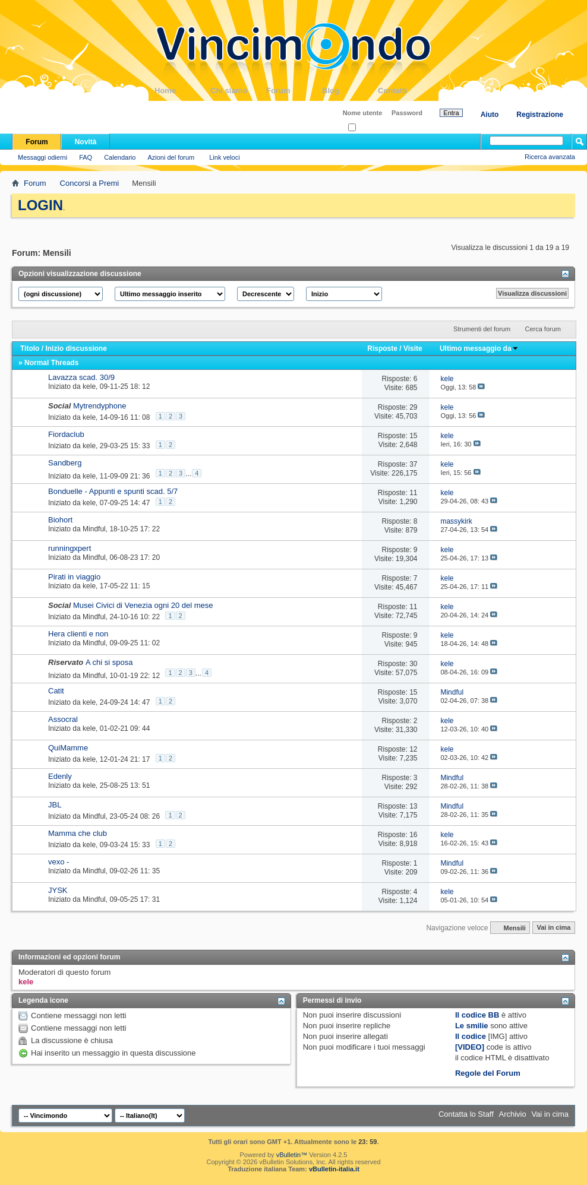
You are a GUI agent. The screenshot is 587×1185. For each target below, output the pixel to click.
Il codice (470, 1036)
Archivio (512, 1114)
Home (182, 90)
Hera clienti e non (78, 633)
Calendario (119, 157)
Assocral (63, 719)
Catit (56, 690)
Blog (350, 90)
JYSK (58, 890)
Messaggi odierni (42, 157)
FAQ (85, 157)
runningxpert (69, 548)
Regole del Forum (487, 1073)
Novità (86, 142)
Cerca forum (543, 328)
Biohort (60, 519)
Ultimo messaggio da (479, 348)
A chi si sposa (109, 662)
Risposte (382, 348)
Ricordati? (366, 128)
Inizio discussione (75, 348)
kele (89, 386)
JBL (54, 804)
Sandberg (64, 462)
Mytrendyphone (100, 405)
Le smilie (471, 1025)
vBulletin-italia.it (334, 1169)
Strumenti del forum (481, 328)
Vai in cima (553, 927)
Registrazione (539, 114)
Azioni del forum (170, 157)
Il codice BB (477, 1014)
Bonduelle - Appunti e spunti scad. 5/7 (113, 491)
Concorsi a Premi (89, 183)
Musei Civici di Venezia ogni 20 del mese (143, 605)
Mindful (94, 529)
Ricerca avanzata (550, 156)
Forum (294, 90)
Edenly (60, 776)
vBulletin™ (292, 1154)
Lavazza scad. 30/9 (81, 377)
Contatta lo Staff (466, 1114)
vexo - (58, 861)
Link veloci (224, 157)
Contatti (406, 90)
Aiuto (490, 114)
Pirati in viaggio (74, 576)
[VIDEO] (469, 1047)
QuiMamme (68, 747)
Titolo (29, 348)
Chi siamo (238, 90)
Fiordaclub (66, 434)
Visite (412, 348)
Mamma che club (77, 833)
